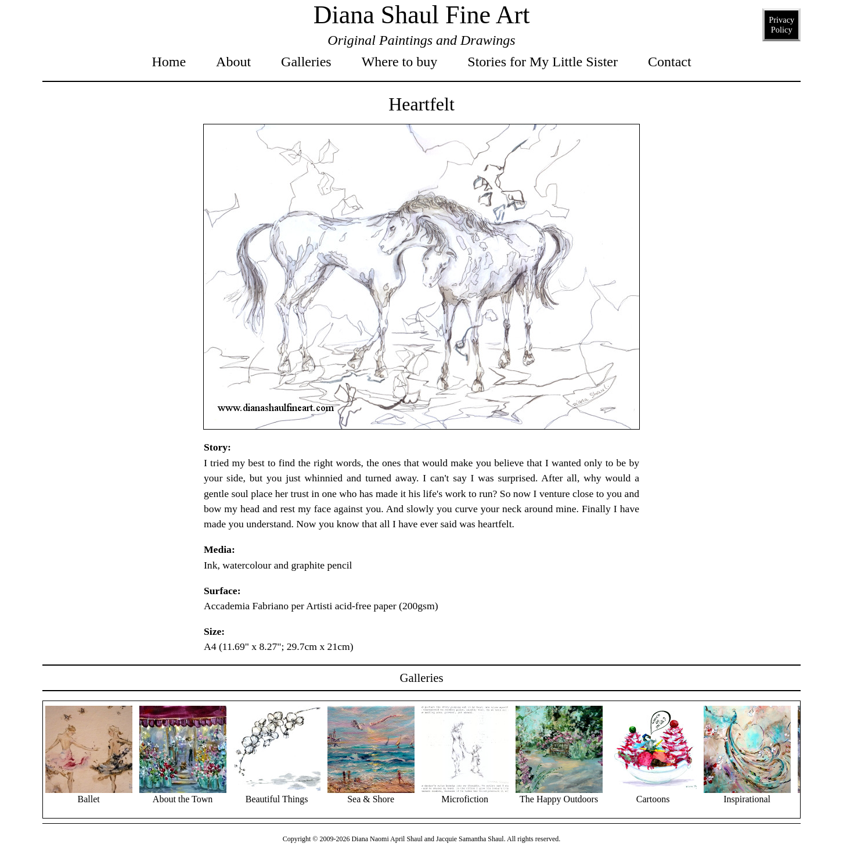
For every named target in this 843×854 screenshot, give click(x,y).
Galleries (306, 62)
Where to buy (400, 62)
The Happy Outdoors (559, 794)
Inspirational (747, 794)
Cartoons (653, 794)
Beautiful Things (276, 794)
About (233, 62)
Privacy (781, 25)
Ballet (88, 794)
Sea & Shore (371, 794)
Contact (669, 62)
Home (169, 62)
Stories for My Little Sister (542, 62)
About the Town (182, 794)
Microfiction (465, 794)
